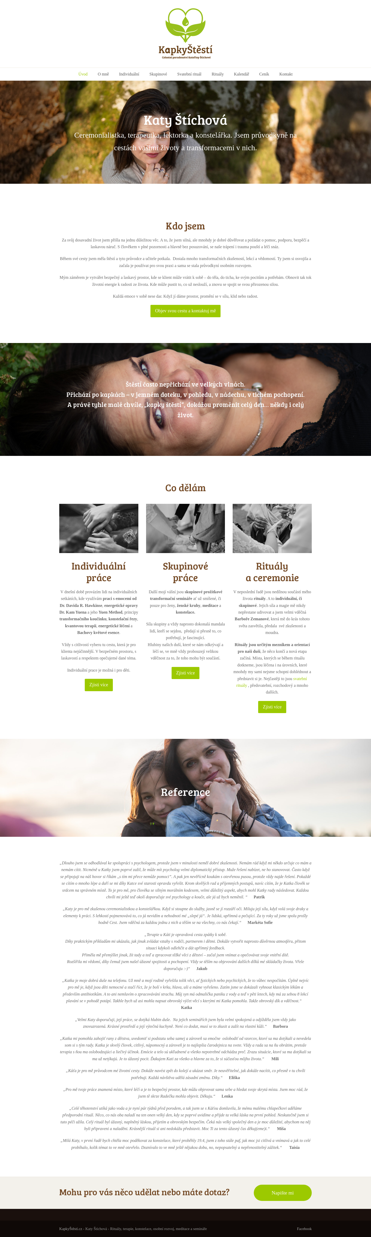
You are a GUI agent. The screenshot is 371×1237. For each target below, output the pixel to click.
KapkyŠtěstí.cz (70, 1229)
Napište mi (283, 1193)
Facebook (304, 1229)
